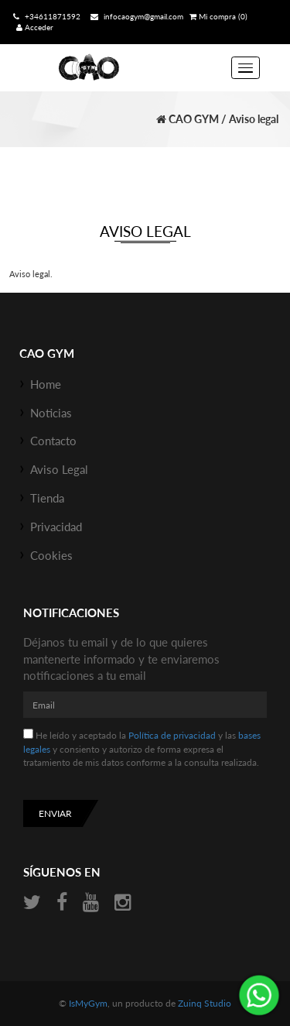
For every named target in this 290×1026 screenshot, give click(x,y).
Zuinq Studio (204, 1003)
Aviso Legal (59, 469)
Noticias (51, 413)
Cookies (51, 555)
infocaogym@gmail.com (135, 16)
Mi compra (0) (218, 16)
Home (45, 384)
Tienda (47, 498)
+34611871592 (45, 16)
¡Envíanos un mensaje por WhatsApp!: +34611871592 (259, 995)
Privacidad (56, 527)
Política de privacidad (172, 735)
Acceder (34, 27)
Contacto (53, 441)
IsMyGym (88, 1003)
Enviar (55, 813)
